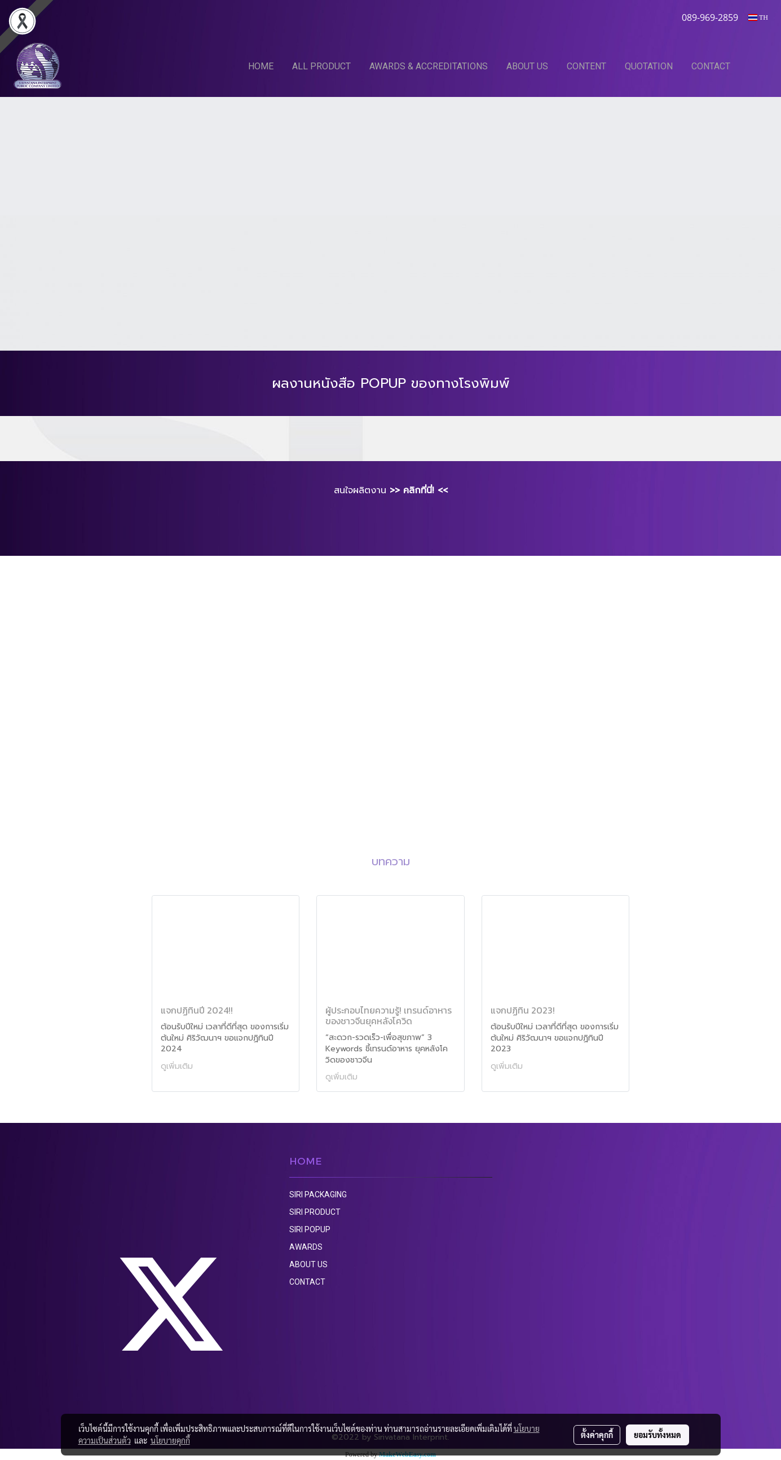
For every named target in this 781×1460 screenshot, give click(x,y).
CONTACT (710, 66)
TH (758, 17)
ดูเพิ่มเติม (178, 1066)
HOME (260, 66)
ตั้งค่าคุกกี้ (597, 1435)
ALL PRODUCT (321, 66)
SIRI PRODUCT (315, 1211)
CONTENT (586, 66)
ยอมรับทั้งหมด (657, 1435)
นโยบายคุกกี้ (170, 1440)
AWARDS (306, 1246)
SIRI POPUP (309, 1229)
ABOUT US (527, 66)
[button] (756, 65)
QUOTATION (649, 66)
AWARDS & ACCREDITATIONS (428, 66)
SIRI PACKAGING (318, 1194)
